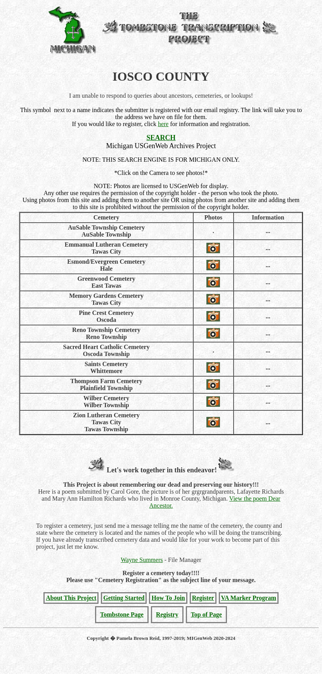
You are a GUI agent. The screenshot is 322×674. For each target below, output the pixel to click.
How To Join (168, 598)
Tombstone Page (122, 614)
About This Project (71, 598)
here (163, 124)
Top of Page (206, 614)
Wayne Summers (142, 559)
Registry (167, 614)
